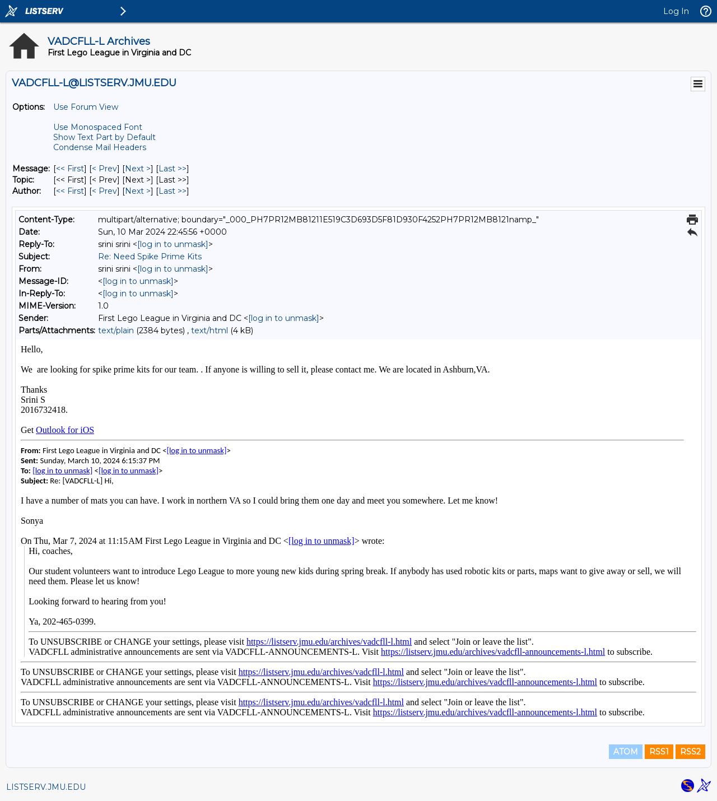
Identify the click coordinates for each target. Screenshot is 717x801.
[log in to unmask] (172, 244)
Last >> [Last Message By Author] (173, 191)
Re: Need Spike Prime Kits (150, 257)
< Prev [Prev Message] (104, 169)
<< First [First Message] (70, 169)
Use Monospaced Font (97, 127)
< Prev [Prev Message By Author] (104, 191)
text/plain (116, 330)
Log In (676, 11)
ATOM (625, 752)
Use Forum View (85, 107)
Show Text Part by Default (104, 137)
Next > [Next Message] (138, 169)
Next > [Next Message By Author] (138, 191)
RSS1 (659, 752)
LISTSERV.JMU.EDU (46, 787)
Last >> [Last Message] (173, 169)
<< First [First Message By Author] (70, 191)
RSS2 (690, 752)
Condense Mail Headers (99, 147)
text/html (209, 330)
